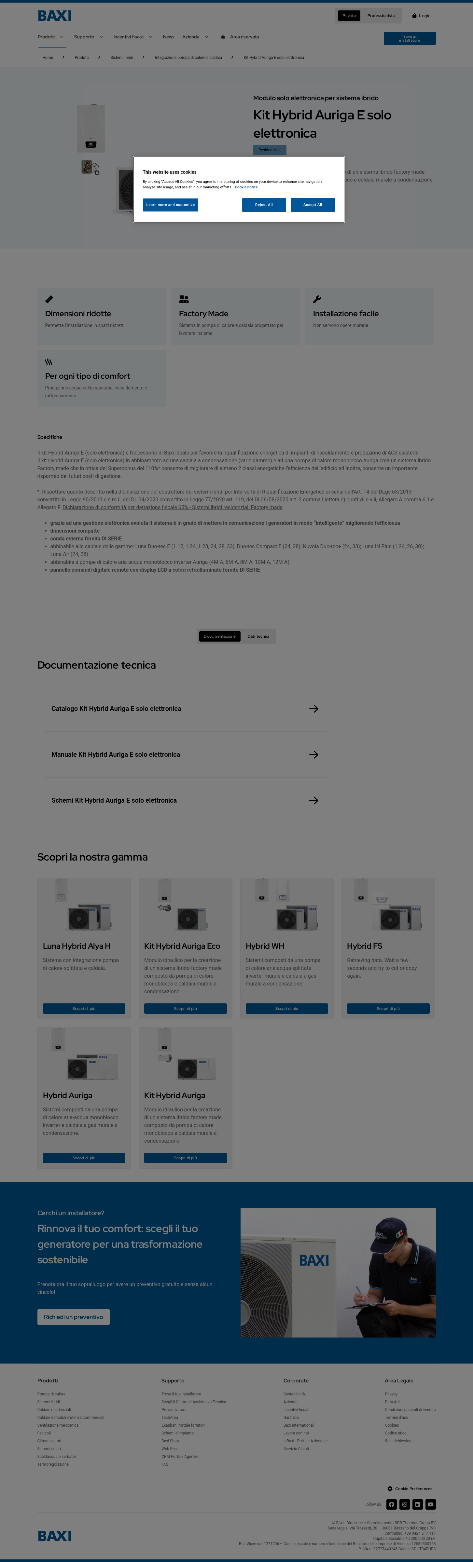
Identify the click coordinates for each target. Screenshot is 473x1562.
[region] (239, 189)
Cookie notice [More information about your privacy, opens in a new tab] (246, 187)
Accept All (312, 204)
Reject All (264, 204)
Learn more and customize (170, 204)
